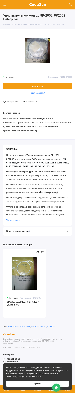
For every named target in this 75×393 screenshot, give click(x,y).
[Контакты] (56, 388)
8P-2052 (35, 326)
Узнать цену (37, 86)
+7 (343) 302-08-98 (11, 359)
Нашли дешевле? (37, 93)
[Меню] (4, 4)
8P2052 (43, 326)
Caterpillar (51, 326)
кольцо (27, 326)
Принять (37, 384)
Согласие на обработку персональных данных (27, 374)
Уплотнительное (15, 326)
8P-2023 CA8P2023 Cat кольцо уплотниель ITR (23, 303)
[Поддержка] (70, 4)
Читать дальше (13, 220)
